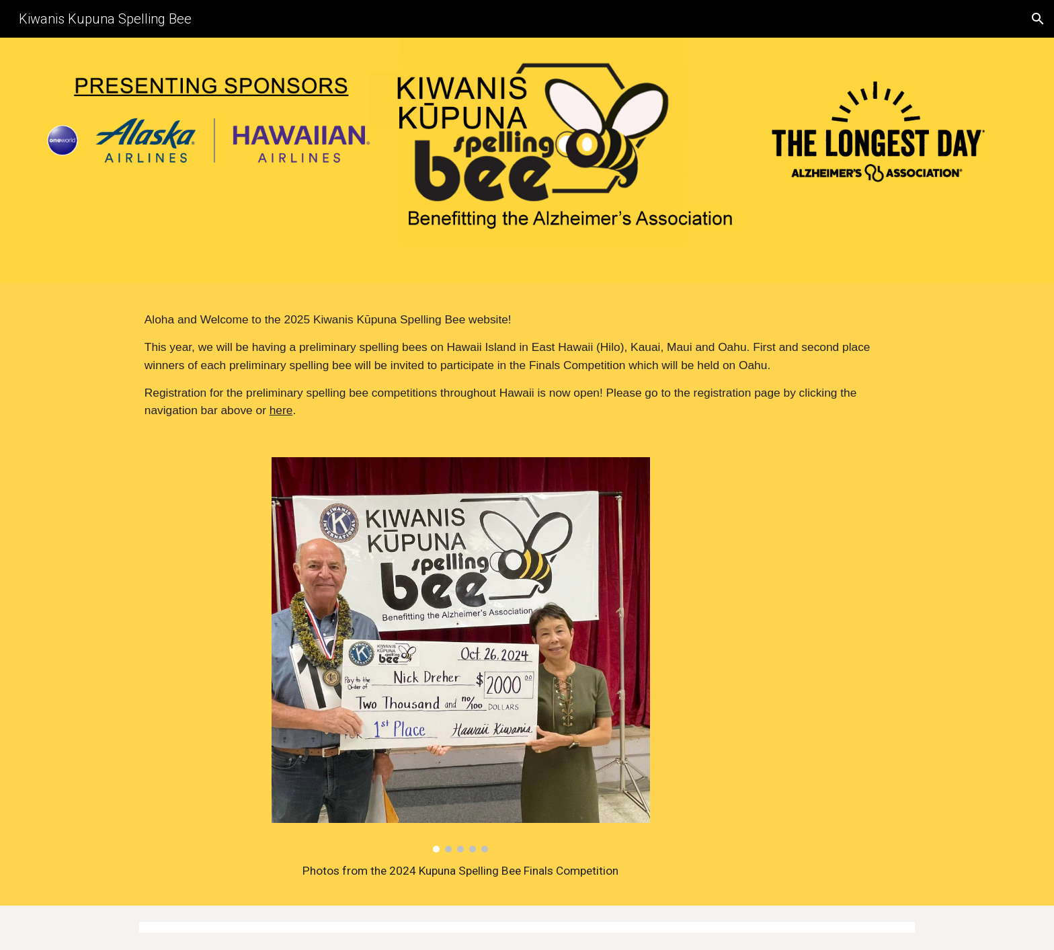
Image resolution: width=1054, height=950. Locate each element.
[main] (527, 365)
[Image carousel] (460, 655)
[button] (1038, 19)
